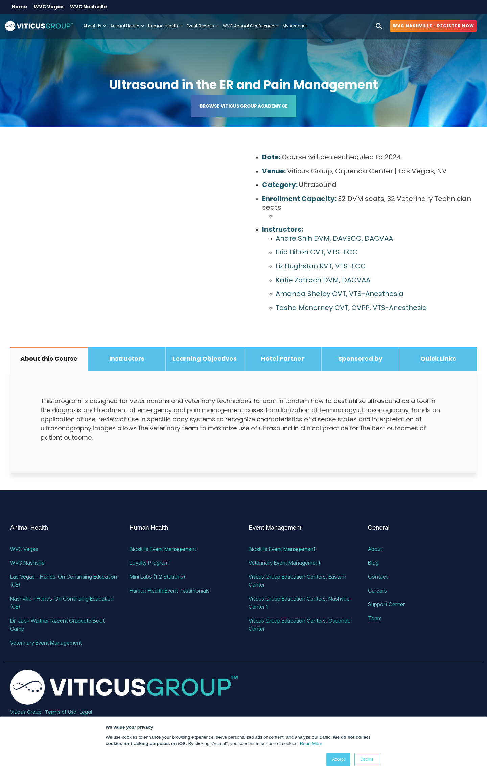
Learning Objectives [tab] (204, 358)
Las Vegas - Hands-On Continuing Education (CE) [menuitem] (64, 580)
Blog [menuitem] (373, 562)
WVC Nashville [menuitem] (88, 6)
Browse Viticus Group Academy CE (244, 106)
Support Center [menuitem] (386, 604)
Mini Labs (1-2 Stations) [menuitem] (157, 576)
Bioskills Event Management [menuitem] (163, 549)
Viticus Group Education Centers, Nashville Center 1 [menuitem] (300, 602)
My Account (295, 26)
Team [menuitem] (375, 618)
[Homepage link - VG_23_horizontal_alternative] (124, 700)
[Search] (378, 26)
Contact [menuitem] (378, 576)
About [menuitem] (375, 549)
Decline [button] (367, 759)
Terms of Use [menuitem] (60, 712)
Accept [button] (338, 759)
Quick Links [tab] (438, 358)
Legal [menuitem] (86, 712)
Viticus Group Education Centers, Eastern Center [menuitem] (298, 580)
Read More (311, 743)
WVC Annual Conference (251, 26)
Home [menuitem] (19, 6)
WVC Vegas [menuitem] (48, 6)
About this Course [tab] (48, 358)
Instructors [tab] (126, 358)
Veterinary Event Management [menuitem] (46, 642)
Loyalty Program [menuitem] (149, 562)
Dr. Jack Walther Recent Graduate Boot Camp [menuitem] (58, 624)
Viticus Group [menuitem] (26, 712)
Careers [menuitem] (377, 590)
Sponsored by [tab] (360, 358)
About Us (94, 26)
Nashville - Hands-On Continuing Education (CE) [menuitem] (62, 602)
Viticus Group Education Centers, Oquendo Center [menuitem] (300, 624)
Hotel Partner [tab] (282, 358)
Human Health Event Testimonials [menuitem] (170, 590)
